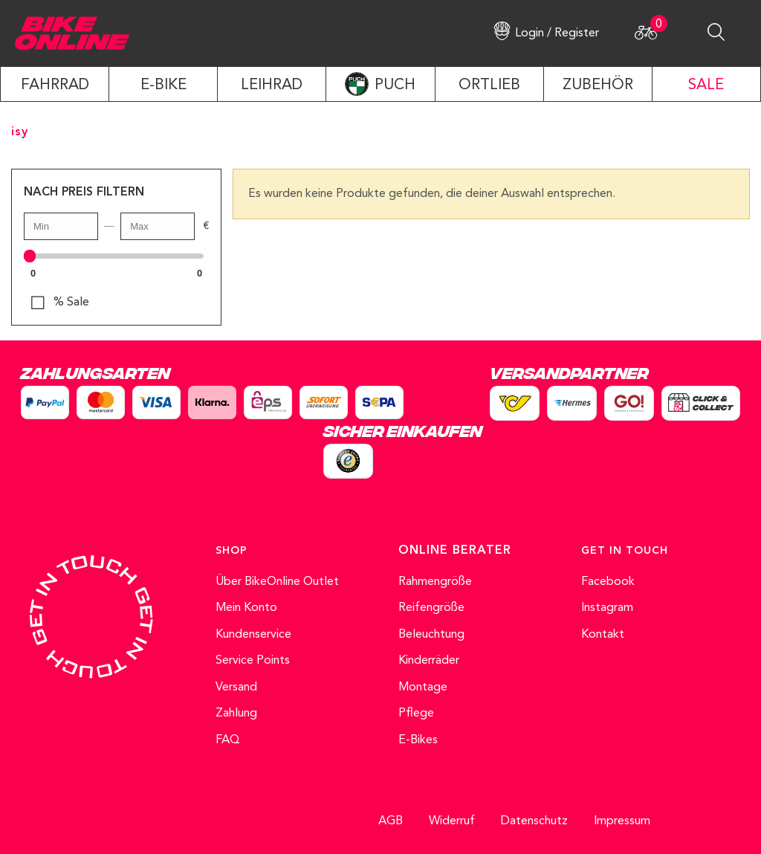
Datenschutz (534, 821)
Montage (422, 687)
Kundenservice (253, 635)
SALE (706, 85)
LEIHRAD (271, 85)
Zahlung (236, 713)
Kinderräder (428, 661)
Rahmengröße (435, 582)
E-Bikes (418, 740)
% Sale (71, 302)
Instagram (607, 608)
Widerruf (452, 821)
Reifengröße (431, 608)
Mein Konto (246, 608)
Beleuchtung (431, 635)
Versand (236, 687)
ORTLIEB (489, 85)
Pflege (416, 713)
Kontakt (602, 635)
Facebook (608, 582)
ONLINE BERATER (454, 551)
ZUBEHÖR (598, 85)
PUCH (395, 85)
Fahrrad (55, 85)
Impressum (622, 821)
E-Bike (163, 85)
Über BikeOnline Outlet (277, 582)
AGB (390, 821)
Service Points (253, 661)
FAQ (228, 740)
